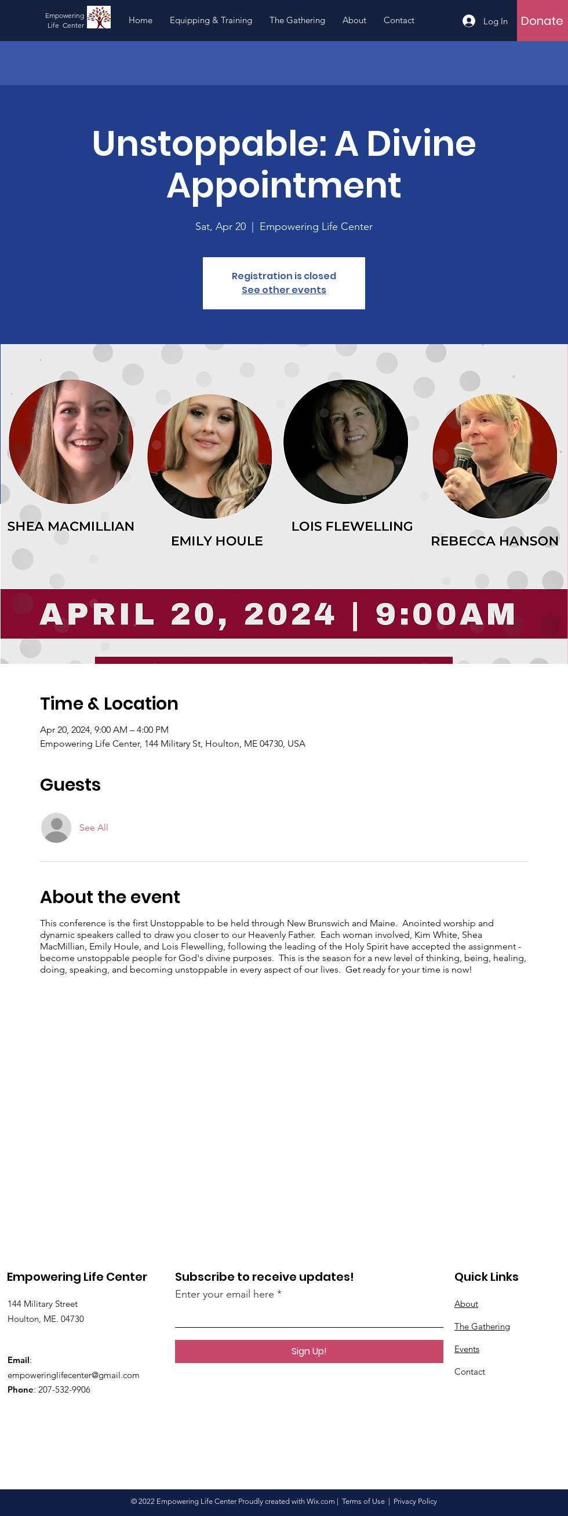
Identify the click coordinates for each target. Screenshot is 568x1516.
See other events (284, 290)
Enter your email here (224, 1294)
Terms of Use (363, 1501)
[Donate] (542, 20)
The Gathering (482, 1326)
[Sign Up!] (309, 1351)
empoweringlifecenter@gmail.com (74, 1374)
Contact (469, 1371)
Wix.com (321, 1501)
